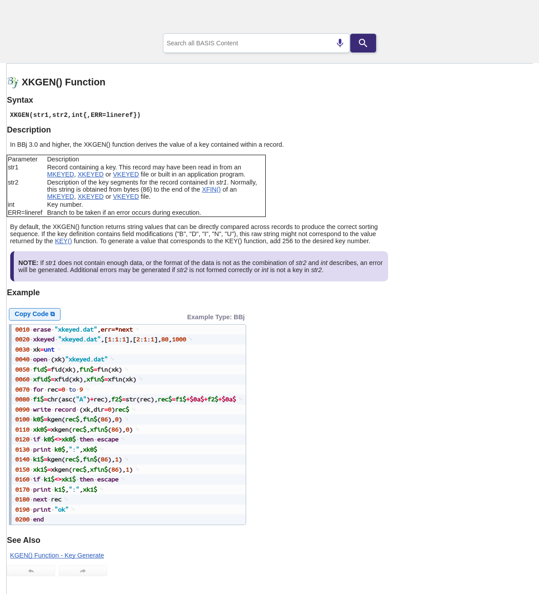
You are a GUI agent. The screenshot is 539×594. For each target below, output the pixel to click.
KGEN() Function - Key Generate (57, 555)
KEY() (63, 241)
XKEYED (91, 174)
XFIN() (211, 189)
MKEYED (60, 174)
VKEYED (126, 174)
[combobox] (256, 43)
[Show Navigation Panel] (515, 18)
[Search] (363, 43)
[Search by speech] (340, 43)
